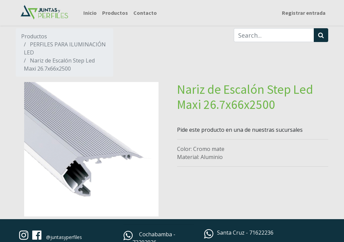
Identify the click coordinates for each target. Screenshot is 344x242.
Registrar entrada (304, 12)
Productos (34, 36)
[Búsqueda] (321, 35)
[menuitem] (90, 12)
